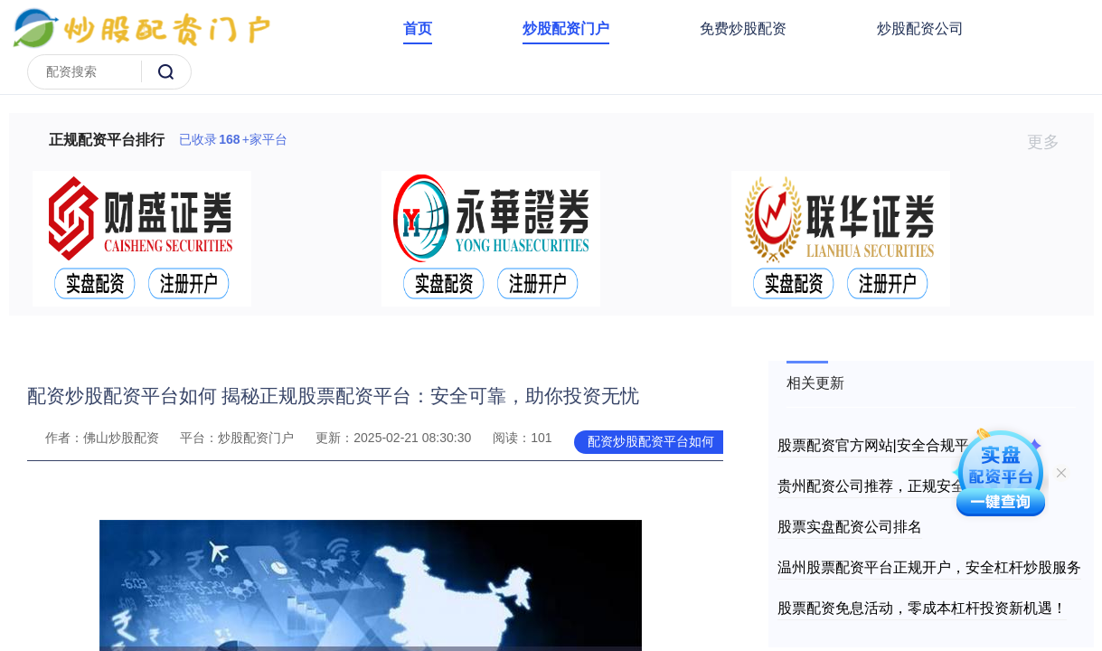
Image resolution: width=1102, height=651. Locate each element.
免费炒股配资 (743, 28)
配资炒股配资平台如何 (651, 441)
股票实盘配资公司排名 (849, 526)
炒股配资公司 (920, 28)
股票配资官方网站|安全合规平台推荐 (895, 445)
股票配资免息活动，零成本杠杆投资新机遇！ (922, 608)
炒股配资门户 (566, 28)
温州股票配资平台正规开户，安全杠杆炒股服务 (929, 567)
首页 (417, 28)
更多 (1051, 142)
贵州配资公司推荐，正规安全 (871, 486)
